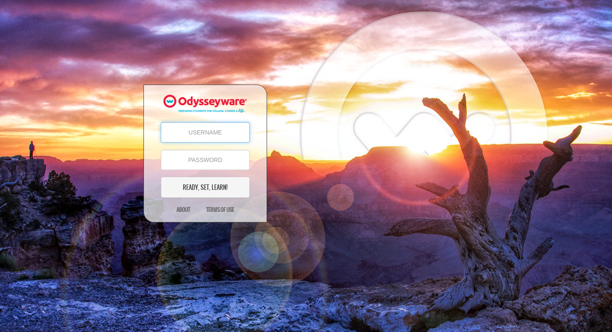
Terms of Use (220, 210)
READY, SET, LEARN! (205, 187)
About (183, 210)
